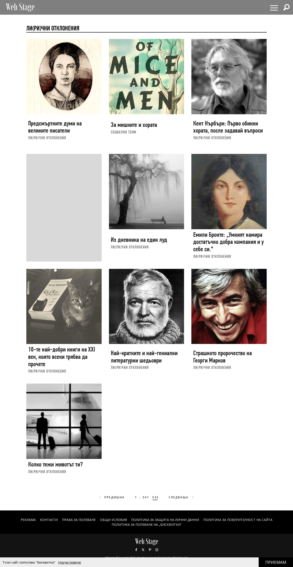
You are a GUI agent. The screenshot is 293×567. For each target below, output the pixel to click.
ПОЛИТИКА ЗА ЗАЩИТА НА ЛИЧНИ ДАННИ (165, 520)
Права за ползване (79, 520)
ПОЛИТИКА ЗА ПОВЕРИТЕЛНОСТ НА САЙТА (237, 520)
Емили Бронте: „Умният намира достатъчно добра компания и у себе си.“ (228, 242)
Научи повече (69, 562)
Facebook (136, 549)
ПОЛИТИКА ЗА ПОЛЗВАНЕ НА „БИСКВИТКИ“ (147, 524)
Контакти (49, 520)
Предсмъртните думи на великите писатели (55, 127)
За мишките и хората (134, 124)
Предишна (111, 497)
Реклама (28, 520)
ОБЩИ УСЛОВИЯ (113, 520)
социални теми (123, 132)
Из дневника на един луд (139, 239)
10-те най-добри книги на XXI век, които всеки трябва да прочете (61, 357)
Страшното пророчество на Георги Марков (222, 356)
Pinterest (149, 549)
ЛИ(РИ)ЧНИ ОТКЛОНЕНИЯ (47, 137)
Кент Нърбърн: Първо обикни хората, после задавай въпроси (228, 127)
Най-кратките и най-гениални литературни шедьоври (144, 356)
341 (146, 497)
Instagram (156, 549)
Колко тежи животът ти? (55, 464)
